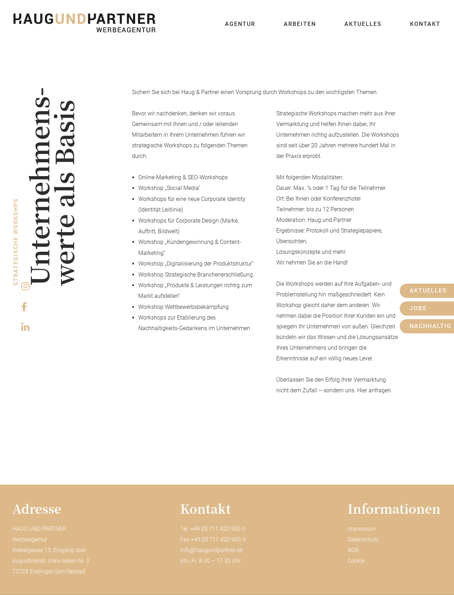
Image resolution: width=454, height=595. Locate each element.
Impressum (362, 528)
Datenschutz (363, 539)
